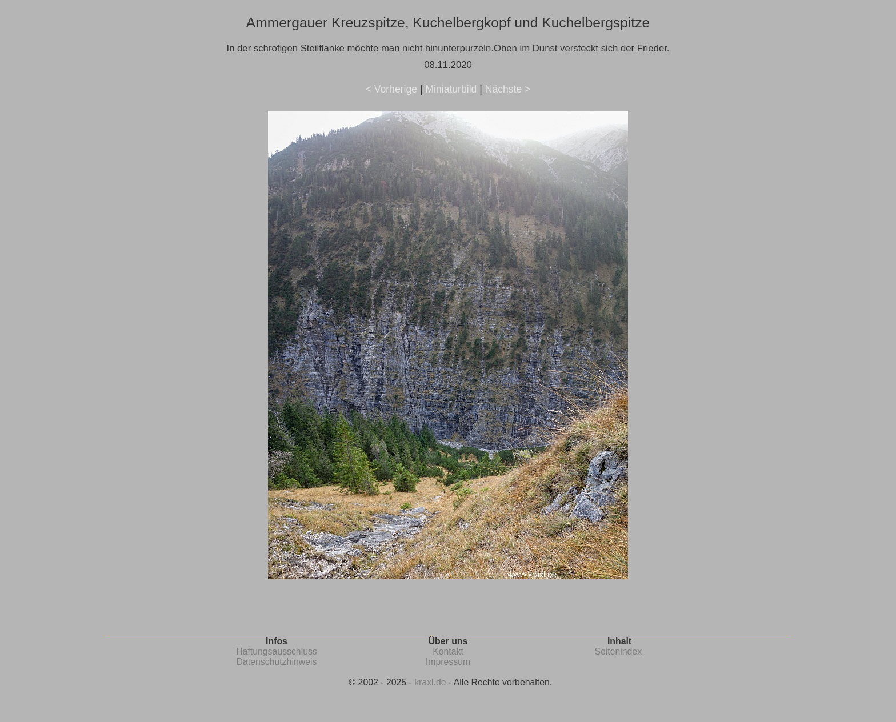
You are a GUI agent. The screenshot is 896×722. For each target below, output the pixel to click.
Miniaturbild (451, 89)
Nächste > (508, 89)
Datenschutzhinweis (277, 662)
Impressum (448, 662)
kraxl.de (430, 682)
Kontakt (448, 651)
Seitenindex (618, 651)
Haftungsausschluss (276, 651)
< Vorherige (391, 89)
